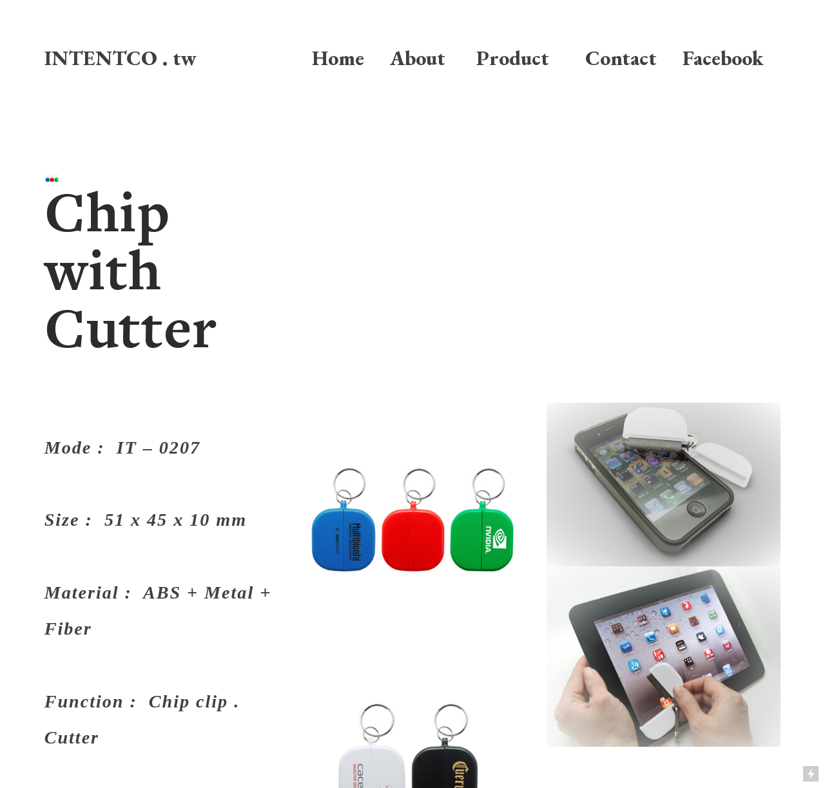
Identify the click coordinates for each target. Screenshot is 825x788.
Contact (621, 57)
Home (338, 57)
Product (512, 57)
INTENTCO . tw (120, 57)
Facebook (718, 57)
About (417, 57)
